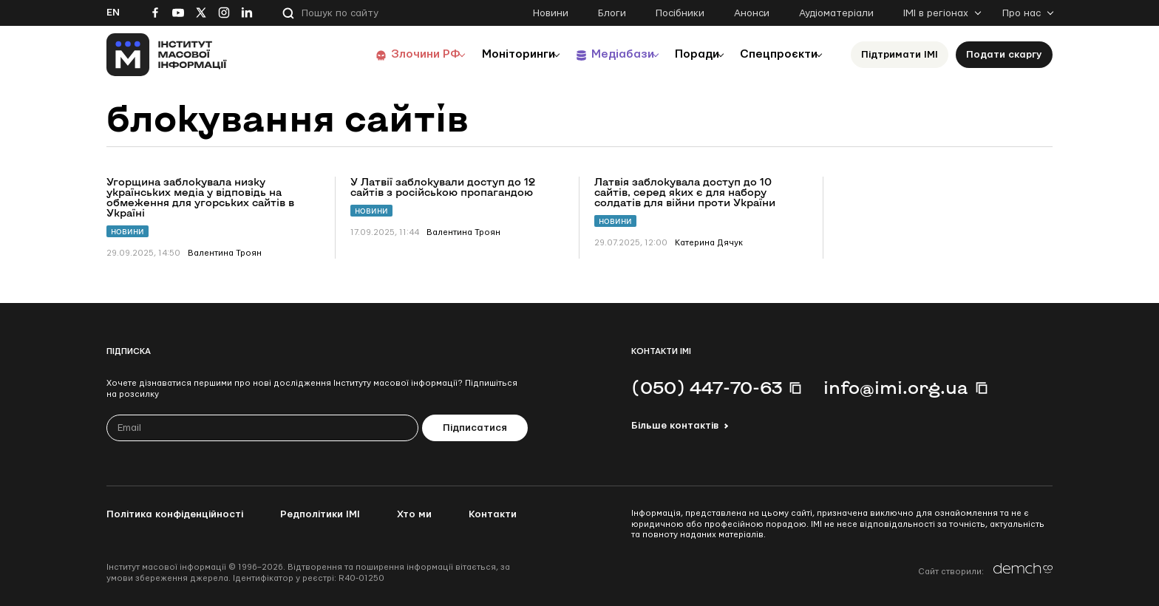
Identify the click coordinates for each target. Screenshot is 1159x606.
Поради (684, 54)
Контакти (493, 514)
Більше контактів (674, 426)
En (113, 12)
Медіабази (601, 54)
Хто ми (414, 514)
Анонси (751, 13)
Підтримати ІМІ (899, 55)
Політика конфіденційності (174, 514)
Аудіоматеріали (836, 13)
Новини (550, 13)
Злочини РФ (391, 54)
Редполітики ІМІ (320, 514)
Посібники (680, 13)
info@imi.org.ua (895, 387)
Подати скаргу (1004, 55)
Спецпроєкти (773, 54)
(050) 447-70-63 (706, 387)
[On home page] (166, 54)
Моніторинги (490, 54)
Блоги (612, 13)
